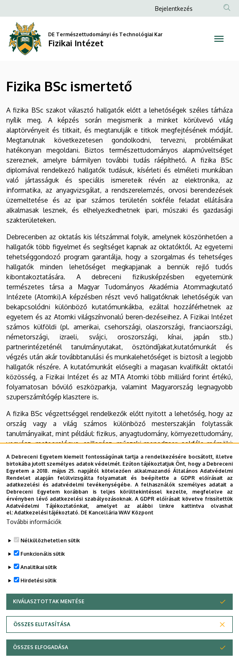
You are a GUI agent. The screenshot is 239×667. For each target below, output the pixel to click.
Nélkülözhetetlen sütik (50, 557)
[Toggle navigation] (219, 39)
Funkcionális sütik (42, 570)
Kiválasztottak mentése (48, 617)
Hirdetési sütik (38, 597)
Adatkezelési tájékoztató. (46, 529)
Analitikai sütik (38, 583)
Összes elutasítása (41, 640)
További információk (33, 538)
